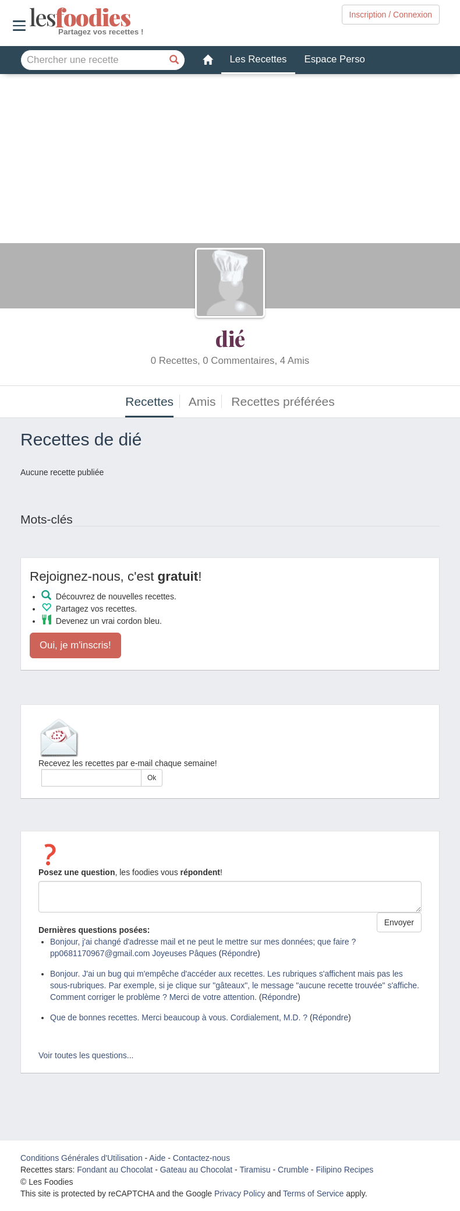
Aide (157, 1158)
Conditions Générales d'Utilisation (81, 1158)
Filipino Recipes (344, 1169)
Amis (202, 401)
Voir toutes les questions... (85, 1055)
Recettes (149, 401)
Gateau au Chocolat (196, 1169)
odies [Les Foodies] (30, 17)
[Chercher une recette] (174, 60)
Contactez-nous (201, 1158)
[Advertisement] (230, 161)
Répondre (239, 953)
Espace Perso (334, 59)
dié (230, 338)
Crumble (293, 1169)
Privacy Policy (239, 1193)
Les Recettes (258, 59)
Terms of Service (313, 1193)
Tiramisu (254, 1169)
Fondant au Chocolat (115, 1169)
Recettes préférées (282, 401)
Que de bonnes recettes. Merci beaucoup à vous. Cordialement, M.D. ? (178, 1017)
